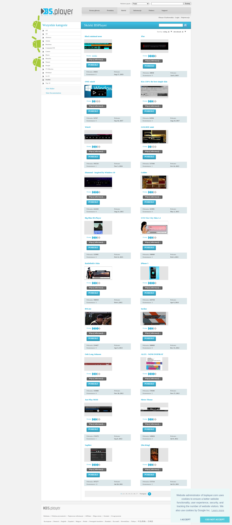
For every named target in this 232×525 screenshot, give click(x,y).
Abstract (48, 37)
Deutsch (56, 521)
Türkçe (133, 521)
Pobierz (151, 10)
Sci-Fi (48, 76)
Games (48, 51)
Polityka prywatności (59, 516)
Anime (48, 41)
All (47, 30)
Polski (85, 521)
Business (48, 44)
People (48, 65)
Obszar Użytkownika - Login (168, 17)
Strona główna (94, 10)
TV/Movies (49, 69)
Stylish (48, 79)
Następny (143, 494)
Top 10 (48, 83)
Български (47, 521)
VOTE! (94, 56)
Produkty (110, 10)
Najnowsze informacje (75, 516)
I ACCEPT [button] (185, 519)
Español (71, 521)
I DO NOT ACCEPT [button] (215, 519)
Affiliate (88, 516)
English (63, 521)
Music (48, 55)
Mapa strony (97, 516)
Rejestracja (185, 17)
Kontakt (106, 516)
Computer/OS (50, 48)
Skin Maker (50, 89)
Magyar (78, 521)
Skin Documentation (53, 93)
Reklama (46, 516)
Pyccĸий (116, 521)
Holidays (49, 72)
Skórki (123, 10)
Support (165, 10)
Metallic (48, 58)
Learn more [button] (217, 510)
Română (108, 521)
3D (47, 34)
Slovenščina (125, 521)
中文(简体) (142, 521)
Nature (48, 62)
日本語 (150, 521)
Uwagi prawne (116, 516)
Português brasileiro (96, 521)
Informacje (137, 10)
